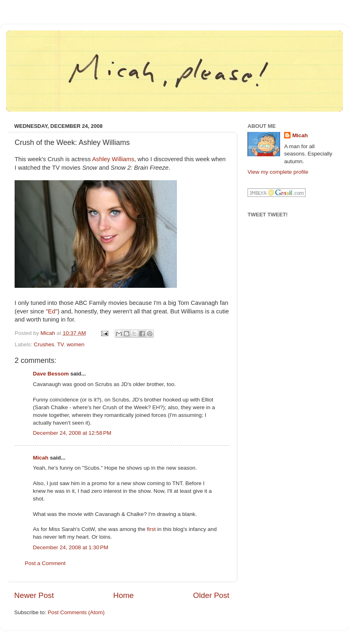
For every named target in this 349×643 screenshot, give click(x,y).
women (75, 344)
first (151, 529)
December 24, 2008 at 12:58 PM (72, 433)
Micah (40, 458)
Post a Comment (45, 563)
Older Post (211, 595)
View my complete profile (278, 172)
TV (60, 344)
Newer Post (34, 595)
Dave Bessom (51, 374)
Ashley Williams (113, 159)
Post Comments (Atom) (76, 612)
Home (123, 595)
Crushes (44, 344)
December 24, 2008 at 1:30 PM (70, 547)
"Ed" (52, 311)
